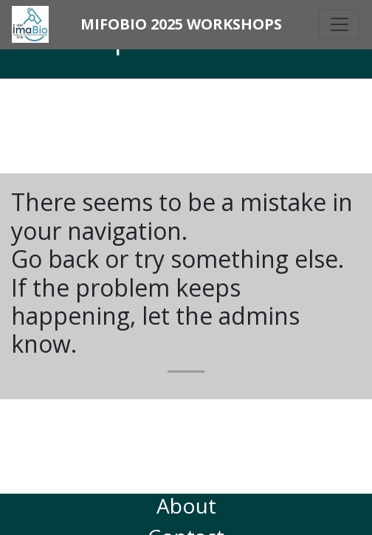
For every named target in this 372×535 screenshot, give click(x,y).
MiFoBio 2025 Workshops (181, 24)
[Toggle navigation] (339, 24)
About (186, 505)
